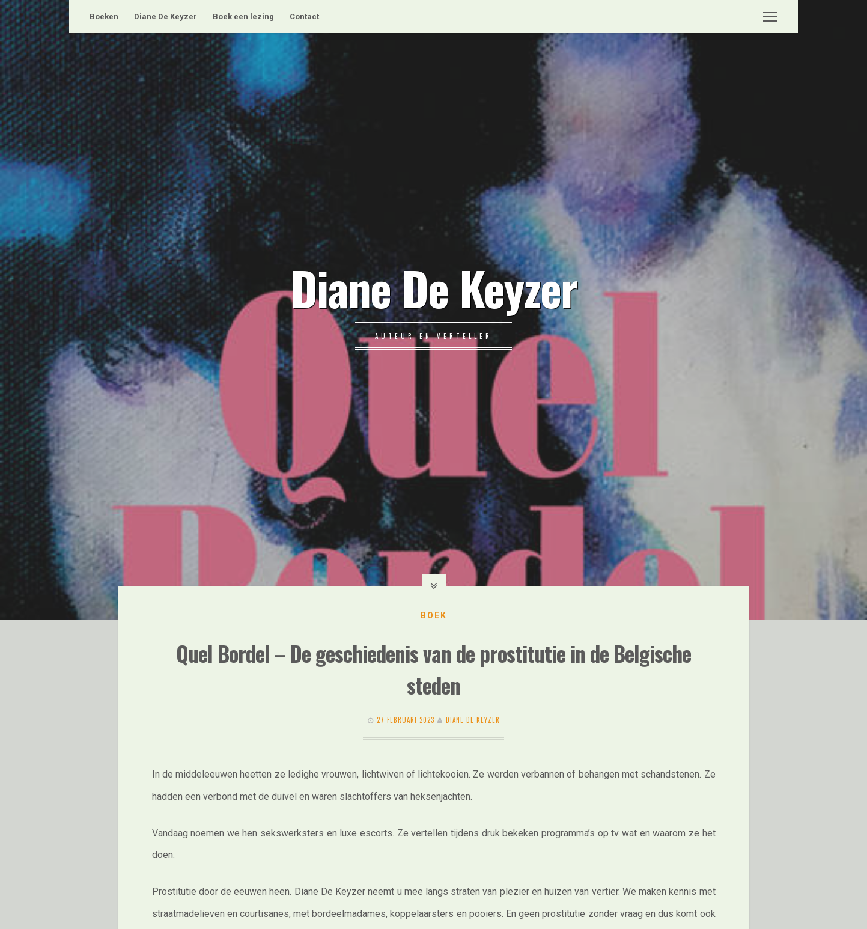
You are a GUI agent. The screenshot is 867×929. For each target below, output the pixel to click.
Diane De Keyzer (165, 16)
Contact (304, 16)
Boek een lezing (243, 16)
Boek (434, 615)
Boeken (104, 16)
